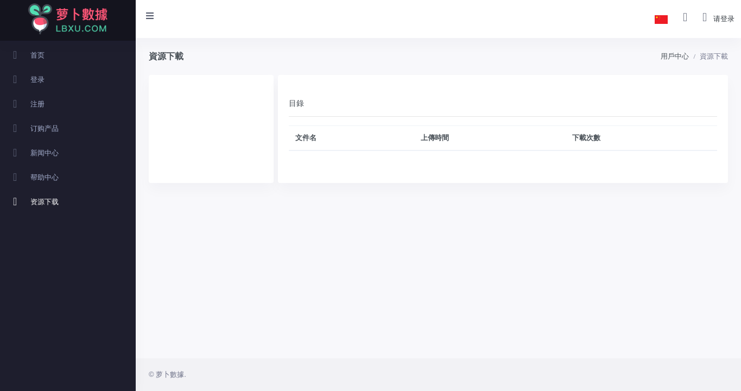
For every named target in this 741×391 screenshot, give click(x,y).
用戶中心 (675, 56)
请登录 (723, 19)
